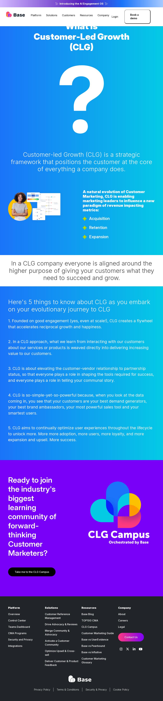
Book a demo (134, 16)
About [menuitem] (121, 614)
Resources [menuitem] (86, 15)
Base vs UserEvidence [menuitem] (95, 639)
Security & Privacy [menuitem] (96, 689)
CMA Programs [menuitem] (17, 633)
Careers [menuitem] (123, 620)
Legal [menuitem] (121, 626)
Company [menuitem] (103, 15)
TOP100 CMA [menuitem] (90, 620)
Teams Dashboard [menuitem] (19, 626)
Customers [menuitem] (68, 15)
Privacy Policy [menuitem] (42, 689)
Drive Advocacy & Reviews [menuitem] (61, 624)
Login (115, 16)
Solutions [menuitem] (51, 15)
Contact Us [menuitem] (131, 637)
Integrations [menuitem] (15, 645)
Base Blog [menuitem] (88, 614)
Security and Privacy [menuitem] (20, 639)
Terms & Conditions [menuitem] (68, 689)
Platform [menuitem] (36, 15)
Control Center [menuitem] (17, 620)
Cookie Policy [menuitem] (121, 689)
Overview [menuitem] (14, 614)
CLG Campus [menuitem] (89, 626)
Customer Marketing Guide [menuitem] (98, 633)
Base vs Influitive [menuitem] (92, 652)
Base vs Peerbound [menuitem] (93, 645)
